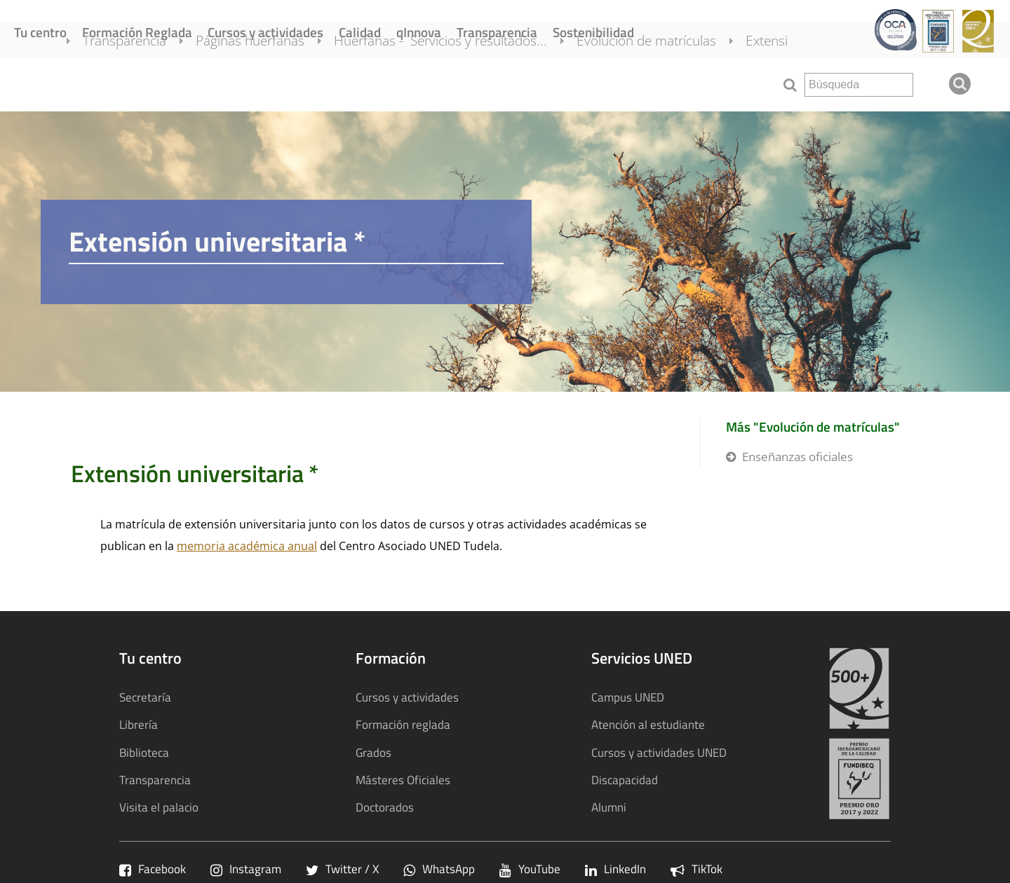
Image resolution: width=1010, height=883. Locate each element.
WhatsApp (439, 868)
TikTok (696, 868)
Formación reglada (403, 724)
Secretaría (145, 697)
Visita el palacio (158, 807)
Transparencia (497, 32)
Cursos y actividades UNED (659, 752)
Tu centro (40, 32)
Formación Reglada (137, 32)
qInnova (418, 32)
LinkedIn (615, 868)
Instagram (245, 868)
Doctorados (385, 807)
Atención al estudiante (648, 724)
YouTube (529, 868)
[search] (858, 85)
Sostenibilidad (593, 32)
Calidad (360, 32)
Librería (138, 724)
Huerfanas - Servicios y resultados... (460, 83)
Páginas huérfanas (269, 83)
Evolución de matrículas (666, 83)
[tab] (505, 251)
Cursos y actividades (265, 32)
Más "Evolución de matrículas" (813, 426)
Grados (373, 752)
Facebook (152, 868)
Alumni (608, 807)
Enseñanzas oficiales (797, 457)
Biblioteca (144, 752)
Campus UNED (627, 697)
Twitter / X (342, 868)
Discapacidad (624, 779)
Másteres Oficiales (403, 779)
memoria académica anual (247, 546)
